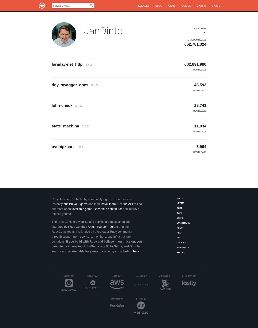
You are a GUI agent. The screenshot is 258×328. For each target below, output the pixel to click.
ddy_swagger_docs (75, 85)
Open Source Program (103, 226)
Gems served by (189, 276)
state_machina (70, 126)
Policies (181, 243)
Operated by (70, 277)
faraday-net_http (72, 64)
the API (128, 204)
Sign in (201, 5)
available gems (82, 209)
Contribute (183, 223)
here (136, 251)
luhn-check (67, 105)
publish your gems (76, 204)
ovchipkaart (67, 146)
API (178, 238)
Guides (186, 5)
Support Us (183, 247)
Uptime (180, 203)
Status (180, 198)
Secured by (142, 299)
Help (179, 233)
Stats (180, 218)
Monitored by (166, 276)
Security (182, 252)
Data (179, 213)
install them (108, 204)
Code (179, 208)
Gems (171, 5)
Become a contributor (108, 209)
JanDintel (104, 31)
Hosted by (118, 276)
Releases (142, 5)
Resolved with (141, 276)
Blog (158, 5)
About (180, 228)
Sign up (217, 5)
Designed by (93, 276)
